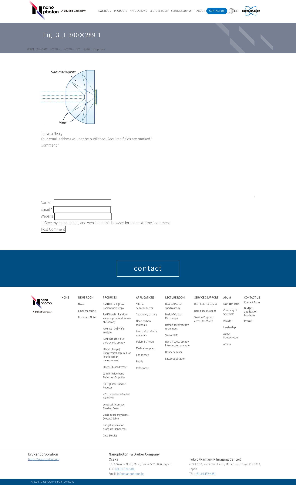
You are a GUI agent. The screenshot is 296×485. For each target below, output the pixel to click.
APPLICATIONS (138, 10)
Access (227, 344)
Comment (50, 145)
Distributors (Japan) (205, 304)
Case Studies (110, 435)
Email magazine (87, 311)
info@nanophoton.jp (130, 474)
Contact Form (252, 302)
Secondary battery (146, 314)
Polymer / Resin (145, 341)
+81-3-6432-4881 (205, 474)
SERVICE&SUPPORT (182, 10)
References (142, 368)
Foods (139, 361)
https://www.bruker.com (43, 459)
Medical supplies (145, 348)
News (81, 304)
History (227, 320)
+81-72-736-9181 (125, 469)
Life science (142, 355)
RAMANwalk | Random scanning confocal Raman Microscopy (117, 318)
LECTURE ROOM (159, 10)
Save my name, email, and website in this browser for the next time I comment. (107, 223)
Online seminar (173, 352)
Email (46, 209)
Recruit (248, 321)
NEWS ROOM (104, 10)
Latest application (175, 358)
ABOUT (201, 10)
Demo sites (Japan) (205, 311)
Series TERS (171, 335)
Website (47, 216)
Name (47, 202)
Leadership (229, 327)
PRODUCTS (120, 10)
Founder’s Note (87, 317)
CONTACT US (216, 10)
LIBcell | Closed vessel (115, 367)
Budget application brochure (250, 312)
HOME (65, 297)
